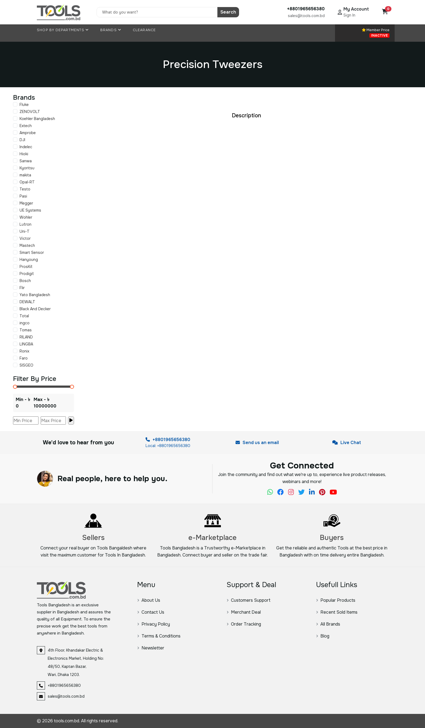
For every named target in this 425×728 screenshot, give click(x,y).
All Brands (328, 624)
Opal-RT (27, 182)
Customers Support (249, 600)
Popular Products (335, 600)
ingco (25, 323)
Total (24, 315)
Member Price (375, 32)
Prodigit (27, 273)
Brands (110, 30)
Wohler (26, 217)
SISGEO (26, 365)
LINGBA (26, 344)
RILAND (26, 337)
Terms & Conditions (159, 636)
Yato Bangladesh (35, 294)
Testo (25, 189)
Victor (25, 238)
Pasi (23, 196)
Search (228, 12)
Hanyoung (29, 259)
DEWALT (27, 301)
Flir (22, 287)
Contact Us (150, 612)
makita (25, 175)
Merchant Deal (244, 612)
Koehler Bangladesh (37, 118)
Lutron (25, 224)
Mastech (27, 245)
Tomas (26, 330)
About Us (148, 600)
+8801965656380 (168, 439)
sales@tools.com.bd (306, 15)
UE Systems (30, 210)
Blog (322, 636)
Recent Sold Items (337, 612)
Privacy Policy (153, 624)
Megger (26, 203)
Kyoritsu (27, 168)
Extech (26, 125)
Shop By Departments (63, 30)
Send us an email (257, 442)
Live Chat (346, 442)
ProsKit (26, 266)
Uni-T (25, 231)
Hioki (24, 153)
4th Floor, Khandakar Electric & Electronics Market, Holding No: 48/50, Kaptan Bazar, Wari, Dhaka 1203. (76, 662)
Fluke (24, 104)
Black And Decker (35, 308)
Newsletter (150, 648)
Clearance (144, 30)
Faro (24, 358)
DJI (22, 139)
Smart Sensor (32, 252)
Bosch (25, 280)
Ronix (24, 351)
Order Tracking (244, 624)
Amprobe (28, 132)
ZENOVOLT (30, 111)
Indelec (26, 146)
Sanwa (26, 160)
